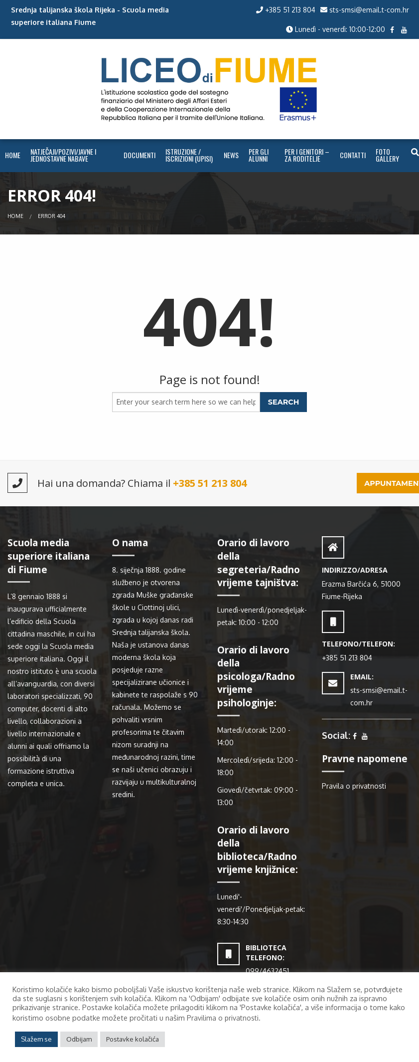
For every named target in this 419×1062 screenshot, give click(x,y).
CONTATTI (353, 155)
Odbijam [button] (79, 1039)
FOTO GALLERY (387, 155)
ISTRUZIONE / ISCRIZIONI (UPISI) (189, 155)
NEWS (231, 155)
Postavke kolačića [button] (132, 1039)
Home (12, 155)
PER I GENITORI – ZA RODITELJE (306, 155)
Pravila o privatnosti (354, 786)
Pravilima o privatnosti (223, 1018)
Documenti (139, 155)
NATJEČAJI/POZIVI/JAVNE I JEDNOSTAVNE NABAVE (63, 155)
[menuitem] (12, 155)
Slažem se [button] (36, 1039)
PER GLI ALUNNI (259, 155)
